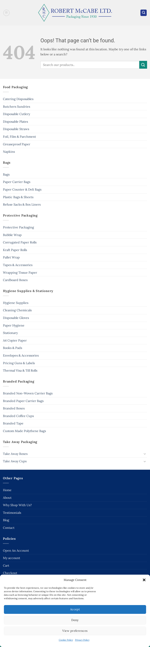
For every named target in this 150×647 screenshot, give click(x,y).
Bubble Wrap (12, 235)
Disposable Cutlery (16, 114)
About (7, 498)
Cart (6, 565)
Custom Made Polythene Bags (24, 431)
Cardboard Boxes (15, 280)
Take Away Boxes (15, 454)
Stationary (10, 333)
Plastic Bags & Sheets (18, 197)
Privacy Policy (82, 639)
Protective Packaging (18, 227)
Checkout (10, 573)
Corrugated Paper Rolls (20, 242)
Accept (75, 609)
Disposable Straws (16, 129)
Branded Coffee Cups (18, 416)
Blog (6, 520)
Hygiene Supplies (15, 303)
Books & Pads (12, 348)
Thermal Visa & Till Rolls (20, 370)
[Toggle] (144, 453)
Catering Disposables (18, 99)
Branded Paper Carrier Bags (23, 401)
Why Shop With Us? (17, 505)
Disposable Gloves (16, 318)
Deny (75, 620)
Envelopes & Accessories (21, 355)
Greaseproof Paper (16, 144)
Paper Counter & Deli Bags (22, 189)
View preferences (75, 631)
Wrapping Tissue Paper (20, 272)
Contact (8, 528)
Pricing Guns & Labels (19, 363)
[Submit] (143, 64)
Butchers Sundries (16, 106)
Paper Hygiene (13, 325)
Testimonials (12, 513)
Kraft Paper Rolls (15, 250)
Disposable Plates (15, 121)
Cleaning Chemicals (17, 310)
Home (7, 490)
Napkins (9, 152)
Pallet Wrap (11, 257)
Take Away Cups (15, 461)
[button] (144, 580)
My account (11, 558)
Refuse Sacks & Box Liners (22, 204)
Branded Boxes (14, 408)
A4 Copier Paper (15, 340)
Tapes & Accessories (17, 265)
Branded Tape (13, 423)
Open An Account (16, 550)
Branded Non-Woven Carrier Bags (28, 393)
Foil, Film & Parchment (19, 136)
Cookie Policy (66, 639)
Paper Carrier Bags (16, 182)
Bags (6, 174)
